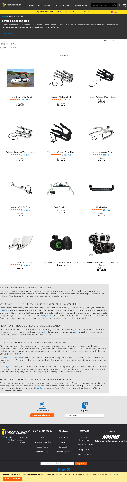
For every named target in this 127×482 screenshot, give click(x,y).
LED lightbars (30, 315)
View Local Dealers (42, 415)
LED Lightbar (101, 207)
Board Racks (42, 447)
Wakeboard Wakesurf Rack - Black (60, 152)
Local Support (84, 454)
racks (76, 332)
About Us (63, 437)
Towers (42, 437)
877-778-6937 (17, 440)
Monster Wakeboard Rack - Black (102, 97)
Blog (63, 442)
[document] (64, 477)
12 (25, 100)
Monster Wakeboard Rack (61, 97)
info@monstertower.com (17, 437)
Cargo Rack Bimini (61, 207)
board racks (40, 388)
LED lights (4, 310)
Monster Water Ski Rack (20, 207)
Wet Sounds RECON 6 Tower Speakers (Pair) (60, 262)
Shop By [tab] (4, 41)
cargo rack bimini (11, 366)
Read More (8, 34)
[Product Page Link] (20, 78)
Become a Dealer (63, 452)
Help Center (84, 450)
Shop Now (86, 11)
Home (4, 16)
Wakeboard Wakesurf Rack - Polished (20, 152)
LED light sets (46, 315)
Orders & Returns (85, 445)
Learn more (118, 474)
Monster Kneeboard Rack (102, 152)
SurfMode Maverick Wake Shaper (20, 262)
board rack (40, 332)
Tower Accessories (42, 442)
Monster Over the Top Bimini (20, 97)
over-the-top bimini (13, 358)
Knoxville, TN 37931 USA (17, 443)
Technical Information (84, 438)
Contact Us (63, 447)
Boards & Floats (42, 452)
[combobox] (104, 5)
